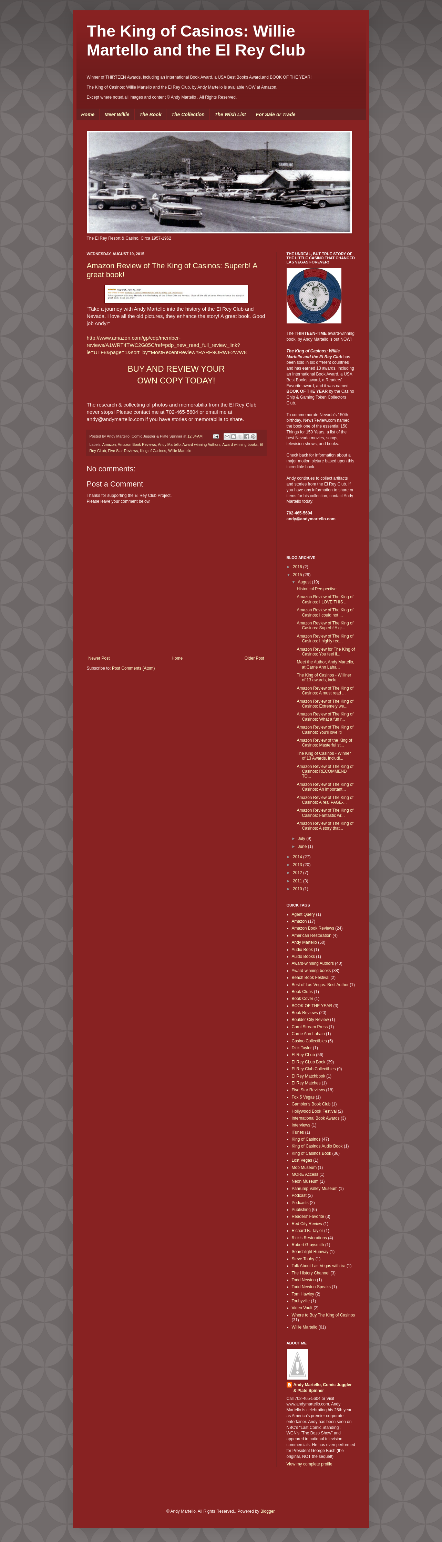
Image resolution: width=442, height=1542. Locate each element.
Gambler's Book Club (311, 1104)
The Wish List (230, 114)
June (303, 846)
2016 (298, 566)
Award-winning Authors (201, 444)
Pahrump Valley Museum (315, 1188)
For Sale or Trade (276, 114)
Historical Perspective (316, 589)
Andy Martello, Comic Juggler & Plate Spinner (323, 1387)
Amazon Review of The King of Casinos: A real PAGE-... (325, 800)
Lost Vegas (302, 1160)
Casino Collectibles (309, 1041)
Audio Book (302, 949)
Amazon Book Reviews (137, 444)
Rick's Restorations (309, 1237)
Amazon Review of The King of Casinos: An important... (325, 787)
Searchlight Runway (310, 1251)
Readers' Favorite (308, 1216)
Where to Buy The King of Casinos (323, 1315)
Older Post (254, 658)
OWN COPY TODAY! (176, 380)
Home (88, 114)
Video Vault (302, 1307)
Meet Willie (116, 114)
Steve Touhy (303, 1258)
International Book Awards (316, 1118)
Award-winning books (239, 444)
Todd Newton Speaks (311, 1286)
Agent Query (303, 914)
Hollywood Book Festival (314, 1111)
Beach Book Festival (310, 977)
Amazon (109, 444)
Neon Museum (305, 1181)
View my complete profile (309, 1464)
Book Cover (302, 998)
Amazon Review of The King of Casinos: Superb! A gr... (325, 625)
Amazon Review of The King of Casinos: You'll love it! (325, 729)
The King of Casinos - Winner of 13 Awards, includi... (324, 756)
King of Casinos (153, 451)
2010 (298, 889)
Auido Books (303, 956)
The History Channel (310, 1273)
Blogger (267, 1511)
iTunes (298, 1132)
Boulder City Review (310, 1019)
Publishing (301, 1209)
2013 (298, 864)
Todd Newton (304, 1280)
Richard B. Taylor (307, 1230)
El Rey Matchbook (308, 1076)
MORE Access (305, 1174)
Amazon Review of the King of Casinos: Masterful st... (324, 743)
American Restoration (311, 935)
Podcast (299, 1195)
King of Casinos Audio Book (317, 1146)
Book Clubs (302, 991)
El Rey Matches (306, 1083)
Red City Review (307, 1223)
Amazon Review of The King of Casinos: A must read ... (325, 690)
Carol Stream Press (310, 1026)
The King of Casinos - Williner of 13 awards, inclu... (324, 677)
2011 (298, 881)
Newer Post (99, 658)
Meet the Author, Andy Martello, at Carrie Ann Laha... (325, 664)
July (302, 838)
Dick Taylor (302, 1047)
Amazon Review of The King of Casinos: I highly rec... (325, 638)
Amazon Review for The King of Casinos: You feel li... (326, 652)
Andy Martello (169, 444)
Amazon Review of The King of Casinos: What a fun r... (325, 716)
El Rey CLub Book (309, 1062)
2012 (298, 872)
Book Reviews (305, 1012)
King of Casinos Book (311, 1153)
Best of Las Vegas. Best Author (320, 984)
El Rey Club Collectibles (314, 1069)
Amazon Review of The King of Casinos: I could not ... (325, 612)
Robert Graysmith (308, 1244)
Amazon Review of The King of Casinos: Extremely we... (325, 704)
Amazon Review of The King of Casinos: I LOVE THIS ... (325, 599)
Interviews (301, 1125)
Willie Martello (179, 451)
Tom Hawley (303, 1294)
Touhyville (301, 1301)
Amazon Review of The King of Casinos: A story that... (325, 826)
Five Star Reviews (123, 451)
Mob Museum (304, 1167)
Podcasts (300, 1202)
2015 (298, 574)
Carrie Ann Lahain (308, 1033)
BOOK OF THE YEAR (312, 1005)
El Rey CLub (303, 1054)
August (305, 582)
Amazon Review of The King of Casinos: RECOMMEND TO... (325, 771)
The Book (151, 114)
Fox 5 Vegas (303, 1097)
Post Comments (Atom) (133, 668)
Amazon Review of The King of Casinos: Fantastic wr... (325, 813)
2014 (298, 856)
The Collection (187, 114)
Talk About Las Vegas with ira (319, 1265)
